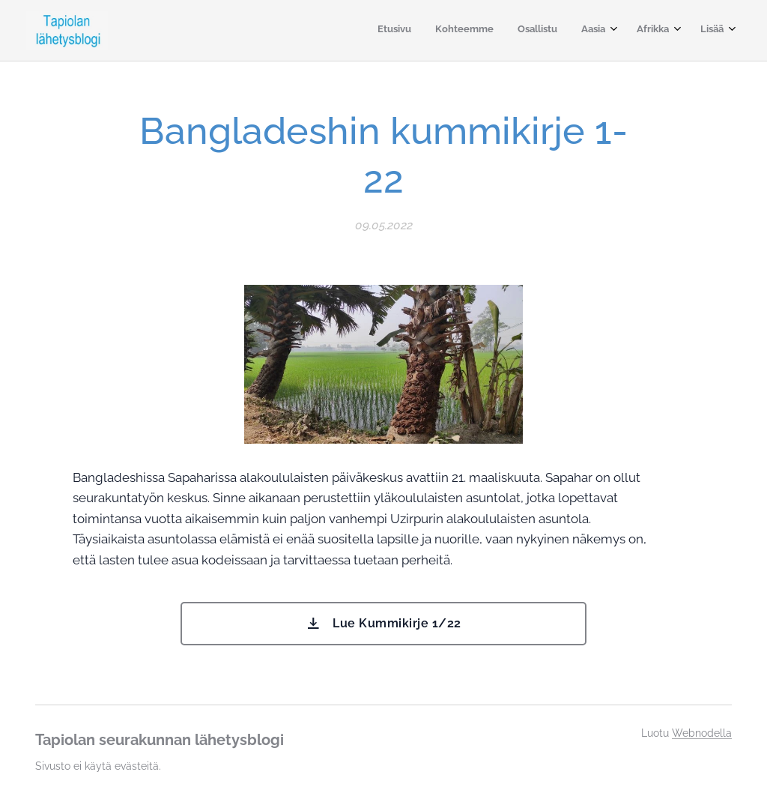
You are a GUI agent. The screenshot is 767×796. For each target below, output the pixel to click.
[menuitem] (593, 30)
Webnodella (702, 733)
